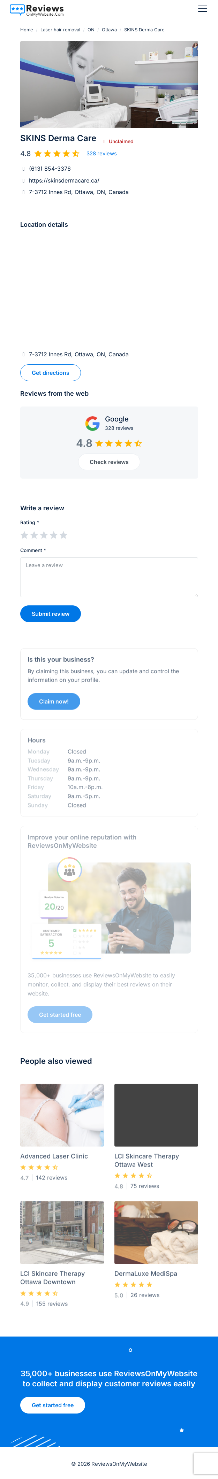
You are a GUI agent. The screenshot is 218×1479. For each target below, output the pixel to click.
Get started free (53, 1407)
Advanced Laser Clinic (54, 1158)
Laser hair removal (60, 29)
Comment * (33, 550)
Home (26, 29)
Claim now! (54, 703)
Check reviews (109, 461)
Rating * (29, 522)
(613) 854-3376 (50, 168)
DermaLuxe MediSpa (145, 1276)
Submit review (50, 613)
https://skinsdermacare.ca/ (64, 180)
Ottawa (109, 29)
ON (91, 29)
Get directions (50, 372)
